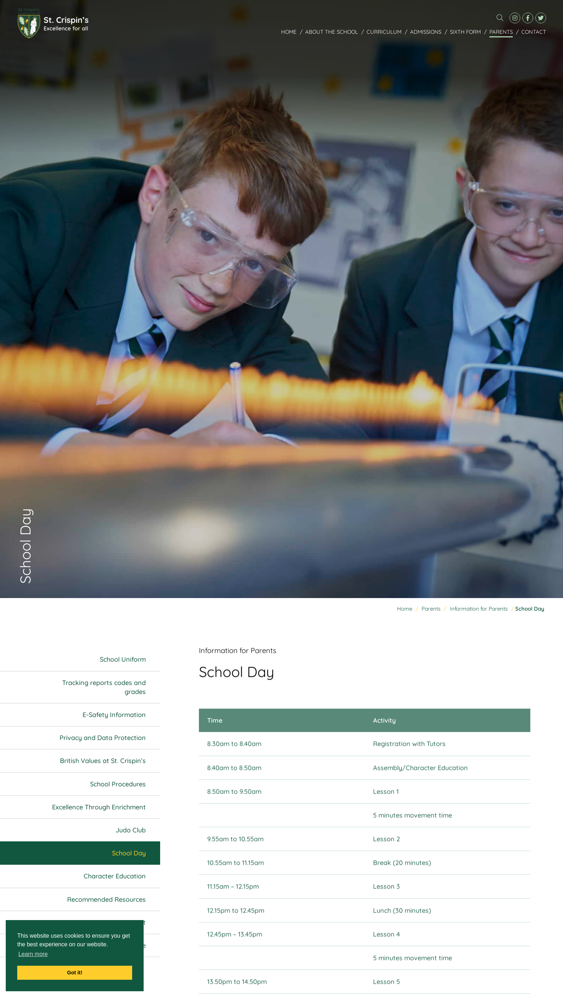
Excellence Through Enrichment (99, 807)
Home (289, 31)
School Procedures (118, 784)
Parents (501, 31)
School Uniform (123, 660)
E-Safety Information (114, 715)
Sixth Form (465, 31)
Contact (533, 31)
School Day (129, 853)
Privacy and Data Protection (103, 738)
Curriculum (384, 31)
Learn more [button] (33, 954)
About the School (331, 31)
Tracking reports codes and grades (104, 687)
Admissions (425, 31)
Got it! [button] (74, 972)
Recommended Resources (106, 899)
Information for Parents (479, 609)
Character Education (115, 876)
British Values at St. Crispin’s (103, 761)
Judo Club (131, 830)
